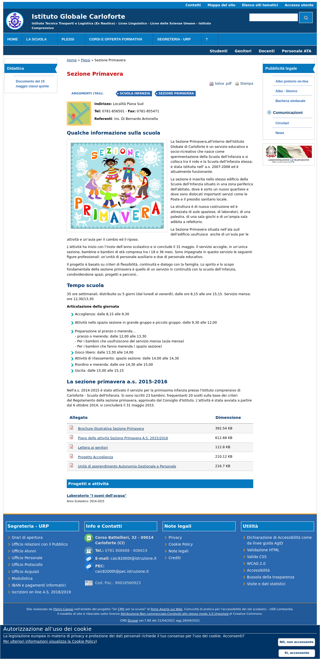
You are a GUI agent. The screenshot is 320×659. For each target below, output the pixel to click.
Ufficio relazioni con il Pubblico (40, 544)
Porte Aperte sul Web (166, 609)
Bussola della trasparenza (270, 577)
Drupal (133, 620)
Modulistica (22, 578)
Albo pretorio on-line (291, 81)
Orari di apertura (27, 537)
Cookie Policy (181, 544)
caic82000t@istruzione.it (134, 558)
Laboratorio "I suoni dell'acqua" (96, 496)
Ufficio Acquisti (25, 571)
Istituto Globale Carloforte (78, 16)
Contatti (193, 5)
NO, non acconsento (296, 642)
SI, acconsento (296, 653)
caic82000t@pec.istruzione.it (122, 571)
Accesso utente (299, 5)
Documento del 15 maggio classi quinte (32, 83)
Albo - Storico (286, 91)
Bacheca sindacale (290, 101)
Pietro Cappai (63, 609)
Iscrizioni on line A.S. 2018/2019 (41, 592)
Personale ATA (297, 51)
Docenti (267, 51)
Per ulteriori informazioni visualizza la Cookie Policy (49, 641)
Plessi (70, 40)
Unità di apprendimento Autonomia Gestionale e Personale (127, 466)
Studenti (219, 51)
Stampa (244, 83)
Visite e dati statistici (266, 584)
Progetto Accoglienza (95, 457)
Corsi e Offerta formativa (117, 40)
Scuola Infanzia (135, 93)
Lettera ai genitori (93, 448)
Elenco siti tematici (260, 5)
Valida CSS (257, 557)
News (279, 133)
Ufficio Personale (27, 558)
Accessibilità (258, 570)
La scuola (38, 40)
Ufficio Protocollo (27, 564)
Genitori (243, 51)
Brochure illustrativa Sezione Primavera (111, 429)
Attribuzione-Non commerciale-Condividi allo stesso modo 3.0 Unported (175, 614)
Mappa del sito (221, 5)
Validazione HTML (263, 550)
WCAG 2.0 (256, 563)
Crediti (175, 558)
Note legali (178, 551)
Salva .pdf (220, 83)
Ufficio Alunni (24, 551)
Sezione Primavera (176, 93)
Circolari (282, 123)
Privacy (175, 537)
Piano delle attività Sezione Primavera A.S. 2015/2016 (123, 438)
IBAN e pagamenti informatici (39, 585)
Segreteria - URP (175, 40)
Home (12, 39)
